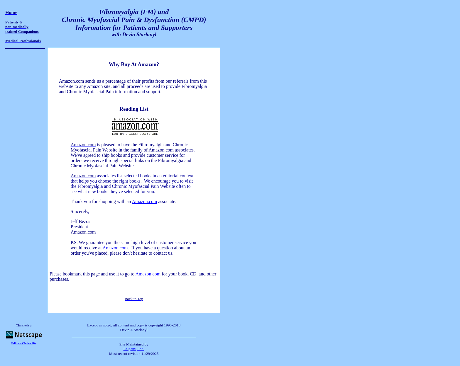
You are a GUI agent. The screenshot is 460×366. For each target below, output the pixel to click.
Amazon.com (144, 201)
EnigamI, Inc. (134, 349)
